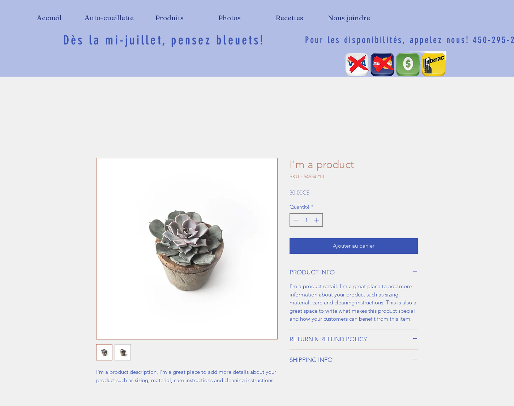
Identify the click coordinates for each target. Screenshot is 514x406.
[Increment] (317, 220)
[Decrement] (295, 220)
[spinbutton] (306, 220)
